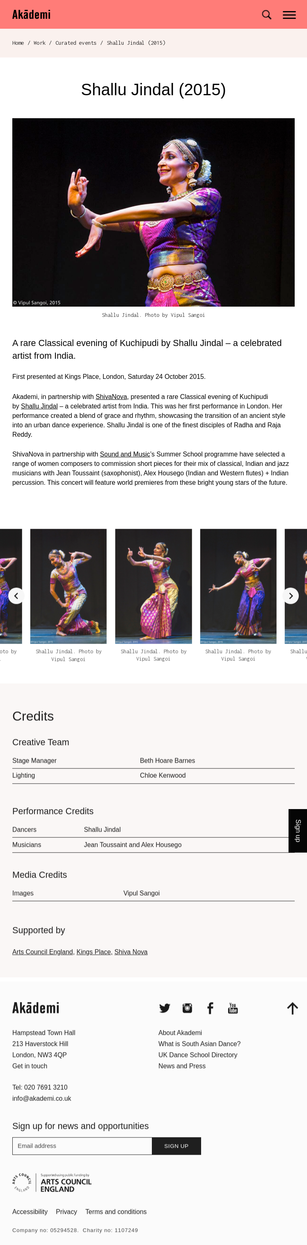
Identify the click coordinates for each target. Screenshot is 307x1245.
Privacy (66, 1225)
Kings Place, (94, 965)
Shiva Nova (131, 965)
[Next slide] (290, 609)
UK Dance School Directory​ (197, 1068)
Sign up (176, 1159)
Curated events (75, 42)
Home (18, 42)
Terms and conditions (116, 1225)
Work (40, 42)
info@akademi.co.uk (41, 1111)
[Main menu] (290, 14)
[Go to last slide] (16, 609)
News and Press (182, 1079)
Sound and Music (125, 454)
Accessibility (30, 1225)
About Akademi (180, 1046)
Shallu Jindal (39, 406)
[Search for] (266, 15)
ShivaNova (111, 396)
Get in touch (29, 1079)
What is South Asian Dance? (199, 1057)
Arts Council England (42, 965)
